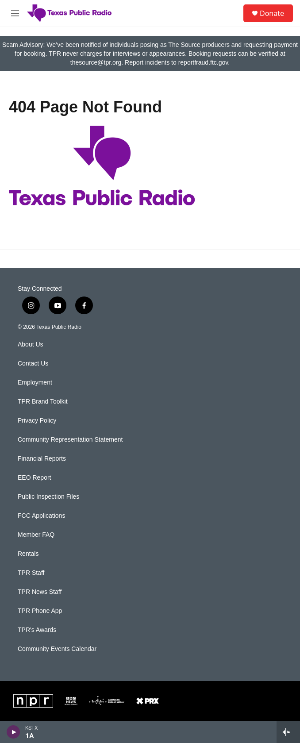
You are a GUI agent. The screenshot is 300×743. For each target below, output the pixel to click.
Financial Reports (42, 458)
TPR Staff (31, 573)
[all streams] (288, 732)
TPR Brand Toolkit (43, 401)
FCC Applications (41, 515)
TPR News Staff (40, 592)
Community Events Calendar (57, 649)
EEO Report (34, 477)
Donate (272, 13)
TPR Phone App (40, 611)
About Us (30, 344)
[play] (13, 732)
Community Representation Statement (70, 439)
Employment (35, 382)
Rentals (28, 554)
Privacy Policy (37, 420)
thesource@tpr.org (95, 62)
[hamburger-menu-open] (15, 13)
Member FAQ (36, 534)
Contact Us (33, 363)
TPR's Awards (37, 630)
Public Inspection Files (48, 496)
